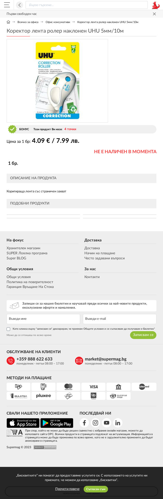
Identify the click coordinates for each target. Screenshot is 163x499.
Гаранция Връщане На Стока (30, 287)
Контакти (92, 277)
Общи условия (20, 269)
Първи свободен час (22, 14)
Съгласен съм (95, 489)
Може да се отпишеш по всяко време (29, 335)
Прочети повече (67, 489)
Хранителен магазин (23, 248)
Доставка (93, 240)
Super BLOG (16, 258)
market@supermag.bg (105, 359)
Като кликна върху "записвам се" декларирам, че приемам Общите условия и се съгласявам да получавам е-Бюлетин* (81, 329)
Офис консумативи (58, 22)
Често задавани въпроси (104, 258)
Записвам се (143, 335)
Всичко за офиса (27, 22)
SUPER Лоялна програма (27, 253)
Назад (20, 5)
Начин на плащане (99, 253)
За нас (90, 269)
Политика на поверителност (30, 282)
